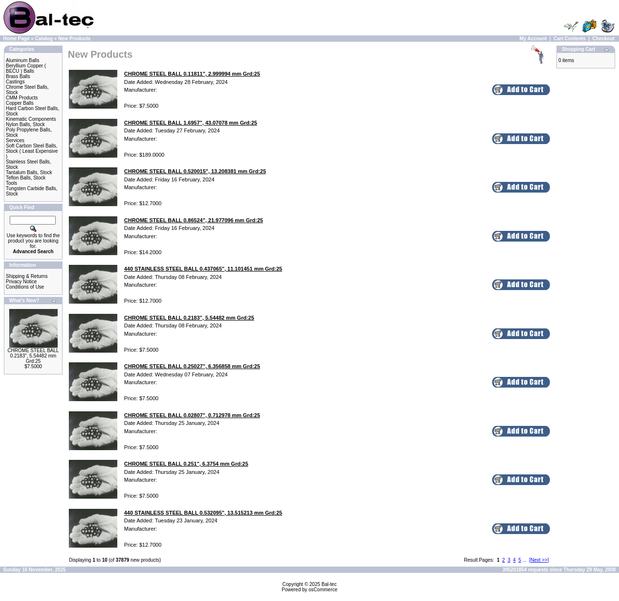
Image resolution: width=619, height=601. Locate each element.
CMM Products (22, 97)
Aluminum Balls (22, 60)
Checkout (603, 38)
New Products (74, 38)
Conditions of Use (25, 287)
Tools (11, 183)
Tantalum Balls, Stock (29, 172)
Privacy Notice (21, 281)
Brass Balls (18, 76)
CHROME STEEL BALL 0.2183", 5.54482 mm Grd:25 (33, 356)
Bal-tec (328, 584)
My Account (533, 38)
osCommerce (323, 589)
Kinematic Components (31, 119)
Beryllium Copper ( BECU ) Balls (26, 68)
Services (15, 140)
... (524, 560)
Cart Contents (570, 38)
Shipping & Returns (27, 276)
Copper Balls (19, 103)
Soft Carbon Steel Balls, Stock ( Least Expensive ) (32, 151)
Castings (15, 81)
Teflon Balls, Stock (26, 177)
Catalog (44, 38)
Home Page (16, 38)
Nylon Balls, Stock (25, 124)
